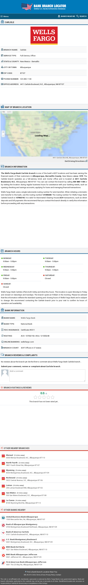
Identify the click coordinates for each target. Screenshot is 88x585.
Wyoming (10, 470)
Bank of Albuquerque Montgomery (21, 524)
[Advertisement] (44, 95)
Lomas (9, 485)
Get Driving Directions (75, 161)
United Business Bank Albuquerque (22, 517)
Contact (58, 575)
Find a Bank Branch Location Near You (42, 572)
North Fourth (12, 463)
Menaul (9, 455)
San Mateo (11, 493)
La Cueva (10, 500)
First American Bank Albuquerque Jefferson (26, 562)
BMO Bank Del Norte (15, 547)
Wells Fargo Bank (28, 318)
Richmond (10, 478)
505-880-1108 (25, 79)
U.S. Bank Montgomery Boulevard (21, 539)
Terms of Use (41, 575)
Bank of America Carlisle (17, 532)
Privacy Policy (50, 575)
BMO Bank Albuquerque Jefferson (21, 554)
